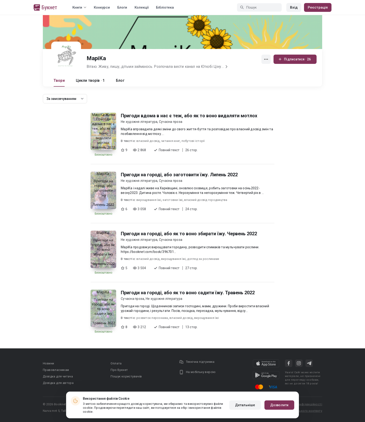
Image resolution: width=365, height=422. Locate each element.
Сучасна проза (170, 122)
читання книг (170, 141)
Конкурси (102, 7)
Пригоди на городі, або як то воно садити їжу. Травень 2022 (188, 292)
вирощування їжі (148, 200)
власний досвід (148, 141)
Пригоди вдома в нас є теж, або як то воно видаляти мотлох (189, 115)
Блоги (122, 7)
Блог (120, 80)
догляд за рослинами (203, 259)
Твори (59, 80)
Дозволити (279, 405)
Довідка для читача (58, 376)
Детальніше (245, 405)
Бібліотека (165, 7)
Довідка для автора (58, 383)
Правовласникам (56, 370)
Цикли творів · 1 (90, 80)
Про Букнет (119, 370)
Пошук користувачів (126, 376)
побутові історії (193, 141)
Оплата (116, 363)
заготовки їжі (172, 200)
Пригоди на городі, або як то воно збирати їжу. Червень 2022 (189, 233)
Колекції (142, 7)
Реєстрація (318, 7)
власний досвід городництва (205, 200)
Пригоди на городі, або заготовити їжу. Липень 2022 (179, 174)
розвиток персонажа (152, 318)
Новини (48, 363)
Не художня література (139, 122)
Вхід (293, 7)
